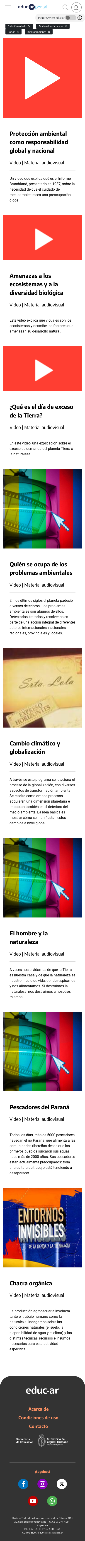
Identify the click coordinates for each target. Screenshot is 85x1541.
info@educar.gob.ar (54, 1532)
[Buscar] (65, 7)
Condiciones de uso (38, 1417)
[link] (76, 7)
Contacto (38, 1426)
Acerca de (38, 1409)
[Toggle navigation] (4, 2)
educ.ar (17, 1518)
